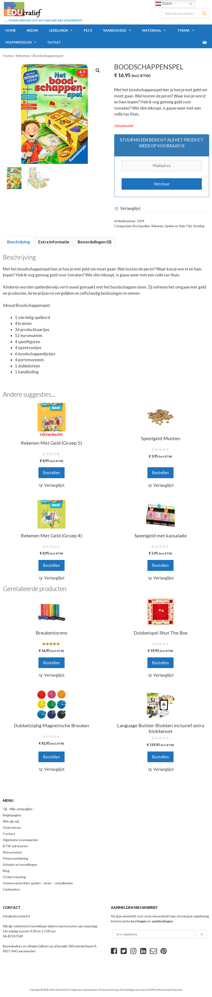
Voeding (198, 226)
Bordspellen (141, 226)
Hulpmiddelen (23, 42)
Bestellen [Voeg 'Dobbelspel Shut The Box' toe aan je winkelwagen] (160, 662)
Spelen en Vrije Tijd (178, 226)
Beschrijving (18, 241)
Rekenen (23, 55)
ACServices (176, 989)
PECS (88, 30)
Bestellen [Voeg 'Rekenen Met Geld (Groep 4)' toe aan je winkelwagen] (51, 565)
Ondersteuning (14, 877)
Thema (188, 30)
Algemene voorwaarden (20, 840)
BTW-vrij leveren (15, 846)
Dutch (163, 4)
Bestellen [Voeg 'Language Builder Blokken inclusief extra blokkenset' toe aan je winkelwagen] (160, 756)
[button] (127, 208)
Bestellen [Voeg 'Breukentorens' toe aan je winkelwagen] (51, 662)
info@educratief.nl (16, 916)
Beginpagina (12, 815)
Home (10, 30)
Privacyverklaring (15, 858)
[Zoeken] (204, 13)
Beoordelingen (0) (94, 241)
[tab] (18, 241)
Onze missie (12, 827)
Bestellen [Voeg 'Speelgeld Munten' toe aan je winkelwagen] (160, 472)
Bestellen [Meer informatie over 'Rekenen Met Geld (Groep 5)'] (51, 472)
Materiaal (157, 30)
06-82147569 (13, 936)
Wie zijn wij (11, 821)
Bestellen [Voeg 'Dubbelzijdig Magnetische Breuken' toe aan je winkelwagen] (51, 756)
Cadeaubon (11, 889)
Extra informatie (53, 241)
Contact (9, 834)
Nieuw (32, 30)
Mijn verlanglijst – (19, 809)
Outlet (54, 42)
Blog (6, 871)
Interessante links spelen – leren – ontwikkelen (38, 883)
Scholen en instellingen (20, 864)
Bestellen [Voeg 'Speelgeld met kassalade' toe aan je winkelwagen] (160, 565)
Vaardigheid (120, 30)
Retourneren (12, 852)
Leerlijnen (63, 30)
